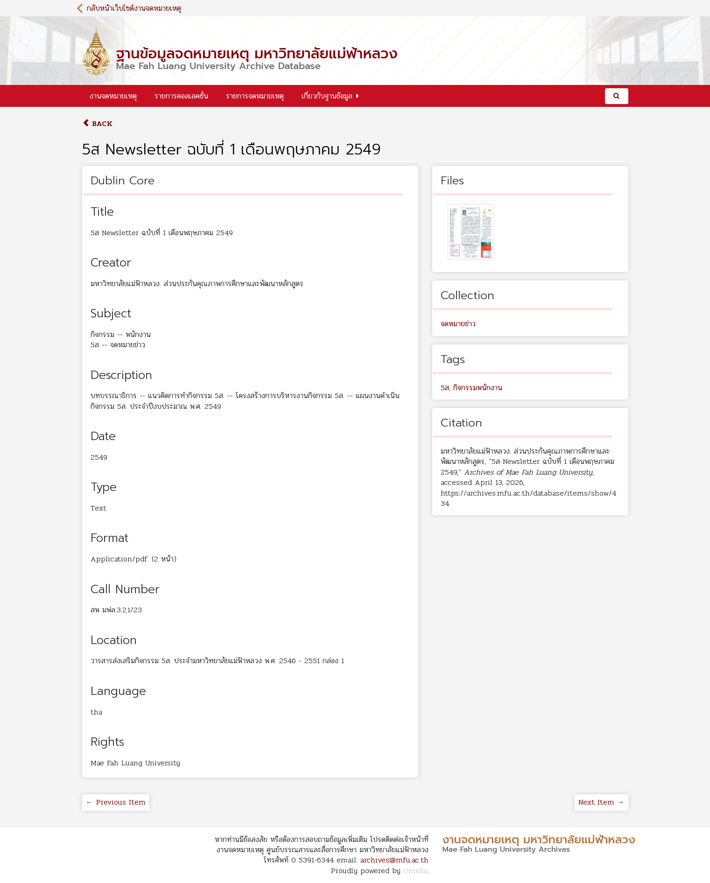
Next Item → (601, 802)
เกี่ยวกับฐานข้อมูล (327, 96)
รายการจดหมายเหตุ (255, 96)
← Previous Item (116, 802)
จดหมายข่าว (458, 323)
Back (97, 123)
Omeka (415, 870)
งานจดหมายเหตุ (113, 96)
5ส (445, 387)
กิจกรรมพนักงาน (477, 387)
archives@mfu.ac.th (394, 860)
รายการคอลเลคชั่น (181, 96)
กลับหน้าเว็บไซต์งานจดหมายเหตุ (134, 8)
